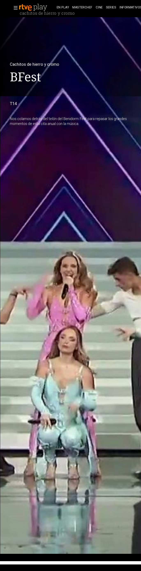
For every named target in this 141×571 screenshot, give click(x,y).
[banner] (37, 7)
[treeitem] (63, 7)
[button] (14, 7)
